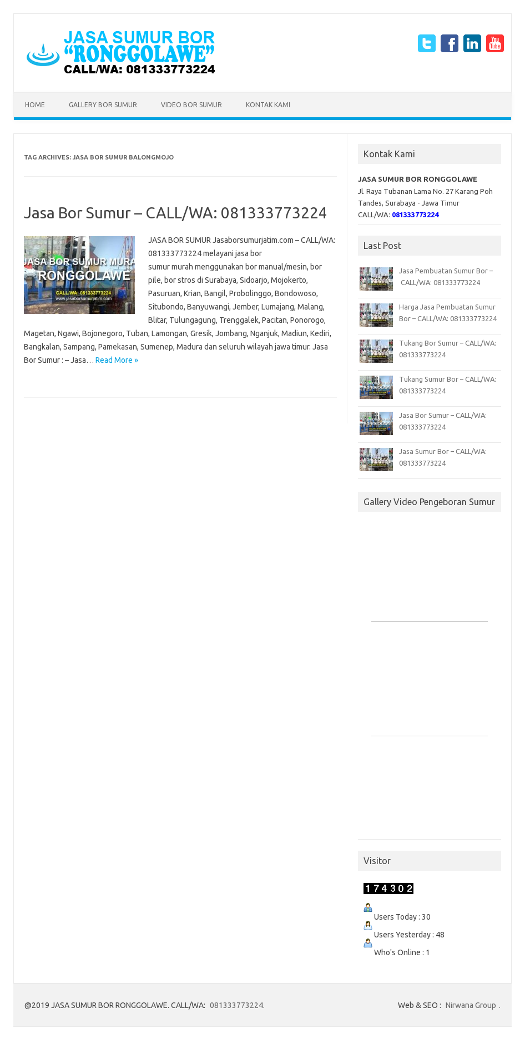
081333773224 (236, 1005)
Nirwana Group (471, 1005)
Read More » (116, 360)
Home (35, 104)
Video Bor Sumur (191, 104)
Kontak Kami (268, 104)
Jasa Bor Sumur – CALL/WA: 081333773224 (175, 212)
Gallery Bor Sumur (103, 104)
